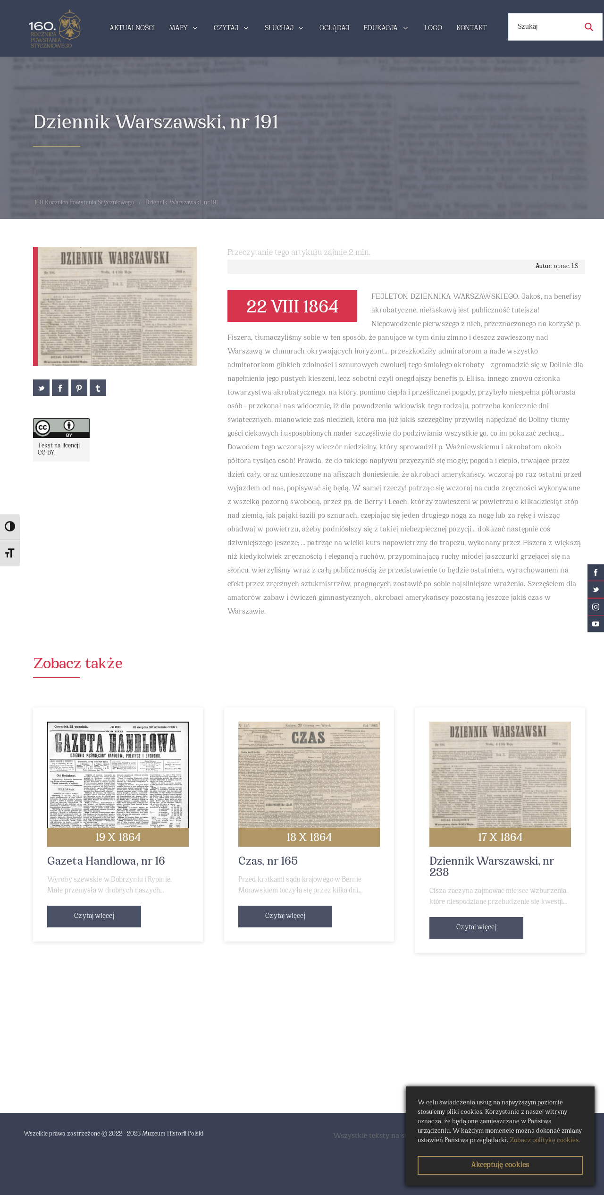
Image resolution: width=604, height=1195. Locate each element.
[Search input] (546, 27)
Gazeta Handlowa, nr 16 (106, 862)
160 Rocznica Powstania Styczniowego (84, 203)
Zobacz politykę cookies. (545, 1140)
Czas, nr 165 (268, 862)
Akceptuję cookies (500, 1165)
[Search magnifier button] (588, 26)
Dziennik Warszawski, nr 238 (491, 867)
